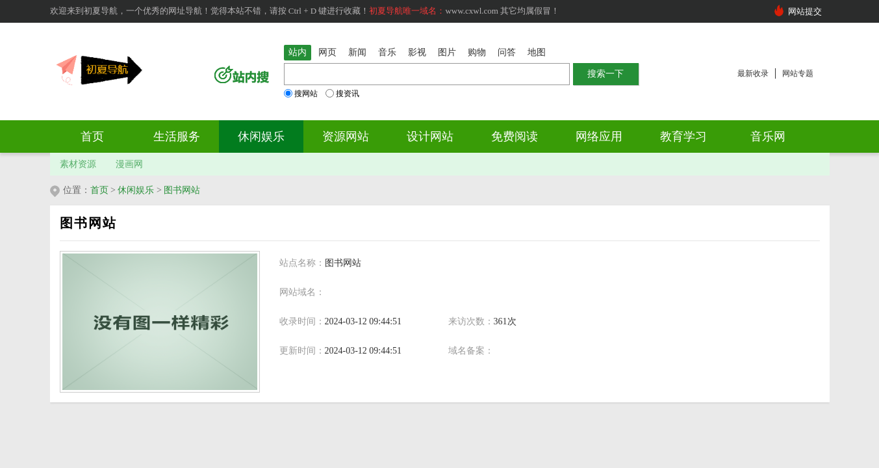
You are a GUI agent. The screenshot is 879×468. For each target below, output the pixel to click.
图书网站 (182, 190)
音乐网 (767, 136)
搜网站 (301, 93)
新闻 (357, 52)
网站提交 (805, 11)
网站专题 (797, 73)
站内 (297, 52)
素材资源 (78, 164)
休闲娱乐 (261, 136)
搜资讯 (342, 93)
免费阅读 (514, 136)
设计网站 (430, 136)
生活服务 (176, 136)
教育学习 (683, 136)
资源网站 (345, 136)
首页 (92, 136)
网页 (327, 52)
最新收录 (753, 73)
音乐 (387, 52)
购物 (477, 52)
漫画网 (129, 164)
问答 (507, 52)
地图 (537, 52)
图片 (447, 52)
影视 (417, 52)
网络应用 (599, 136)
